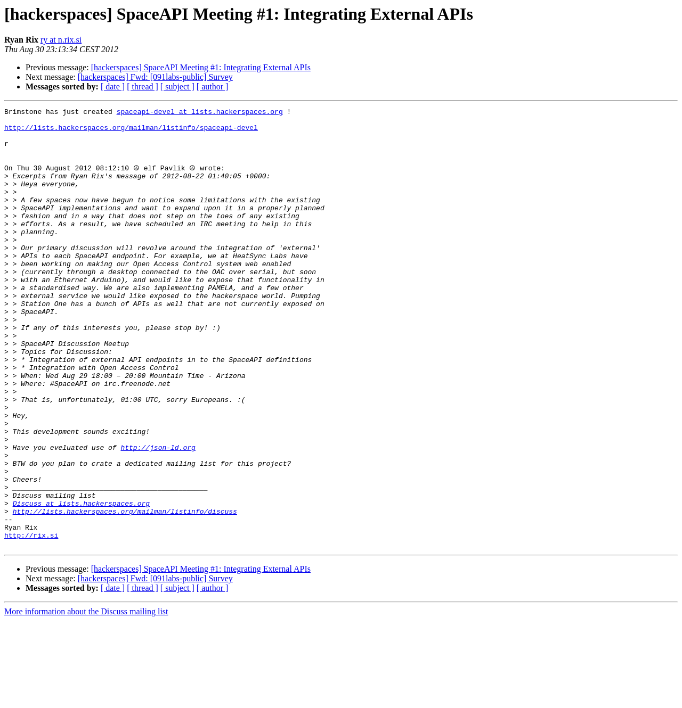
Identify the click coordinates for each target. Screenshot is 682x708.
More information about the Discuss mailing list (86, 698)
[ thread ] (142, 86)
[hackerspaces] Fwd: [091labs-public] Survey (155, 76)
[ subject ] (177, 86)
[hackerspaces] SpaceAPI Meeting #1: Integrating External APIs (201, 67)
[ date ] (113, 86)
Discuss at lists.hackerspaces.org (81, 582)
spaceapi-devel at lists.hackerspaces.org (200, 113)
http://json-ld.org (157, 515)
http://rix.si (31, 620)
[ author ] (213, 86)
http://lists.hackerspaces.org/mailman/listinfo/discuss (125, 592)
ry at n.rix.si (61, 39)
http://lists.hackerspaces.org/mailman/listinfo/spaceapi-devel (131, 132)
